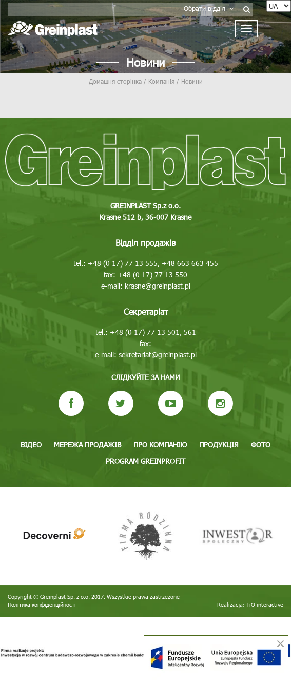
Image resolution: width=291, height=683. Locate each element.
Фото (260, 444)
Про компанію (160, 444)
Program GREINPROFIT (145, 461)
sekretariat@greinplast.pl (158, 354)
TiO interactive (264, 604)
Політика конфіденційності (42, 604)
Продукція (219, 444)
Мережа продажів (87, 444)
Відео (31, 444)
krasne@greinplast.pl (157, 286)
